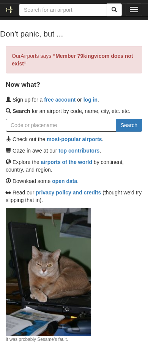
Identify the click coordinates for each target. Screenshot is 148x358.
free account (60, 100)
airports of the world (66, 162)
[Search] (114, 9)
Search (129, 125)
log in (90, 100)
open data (64, 181)
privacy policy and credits (68, 192)
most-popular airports (74, 139)
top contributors (78, 151)
